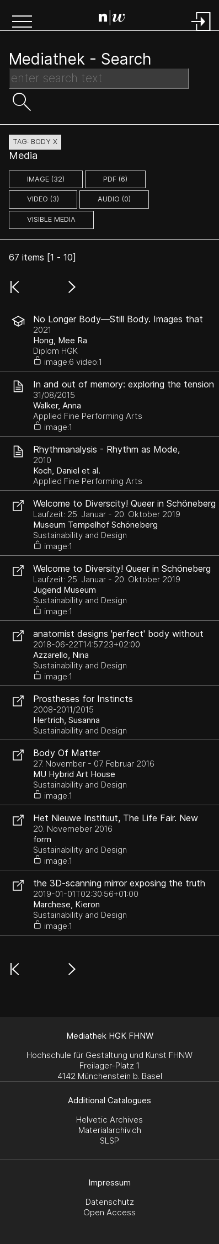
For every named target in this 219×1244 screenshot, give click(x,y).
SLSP (109, 1140)
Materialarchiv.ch (109, 1130)
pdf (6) (115, 179)
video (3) (43, 199)
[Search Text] (99, 78)
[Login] (201, 31)
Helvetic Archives (109, 1119)
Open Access (109, 1212)
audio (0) (114, 199)
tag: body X (35, 141)
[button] (22, 22)
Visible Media (51, 219)
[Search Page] (112, 19)
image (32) (46, 179)
